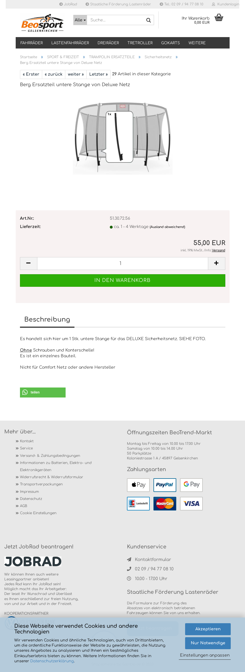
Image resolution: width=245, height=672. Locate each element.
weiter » (76, 74)
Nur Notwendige (208, 643)
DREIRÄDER (108, 43)
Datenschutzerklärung (52, 661)
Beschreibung (47, 319)
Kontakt (27, 441)
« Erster (31, 74)
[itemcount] (122, 263)
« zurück (53, 74)
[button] (43, 392)
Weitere (197, 43)
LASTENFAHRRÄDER (70, 43)
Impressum (29, 492)
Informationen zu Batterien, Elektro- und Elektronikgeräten (56, 466)
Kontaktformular (149, 559)
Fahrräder (32, 43)
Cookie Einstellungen (38, 513)
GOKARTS (170, 43)
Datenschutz (31, 499)
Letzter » (98, 74)
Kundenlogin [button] (225, 4)
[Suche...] (80, 20)
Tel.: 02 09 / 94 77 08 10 (181, 4)
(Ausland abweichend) (167, 227)
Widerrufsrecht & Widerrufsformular (51, 477)
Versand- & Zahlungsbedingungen (50, 456)
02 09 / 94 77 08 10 (150, 569)
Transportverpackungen (41, 484)
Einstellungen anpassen (205, 655)
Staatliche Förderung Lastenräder (118, 4)
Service (26, 448)
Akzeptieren (208, 629)
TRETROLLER (140, 43)
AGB (23, 506)
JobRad (68, 4)
